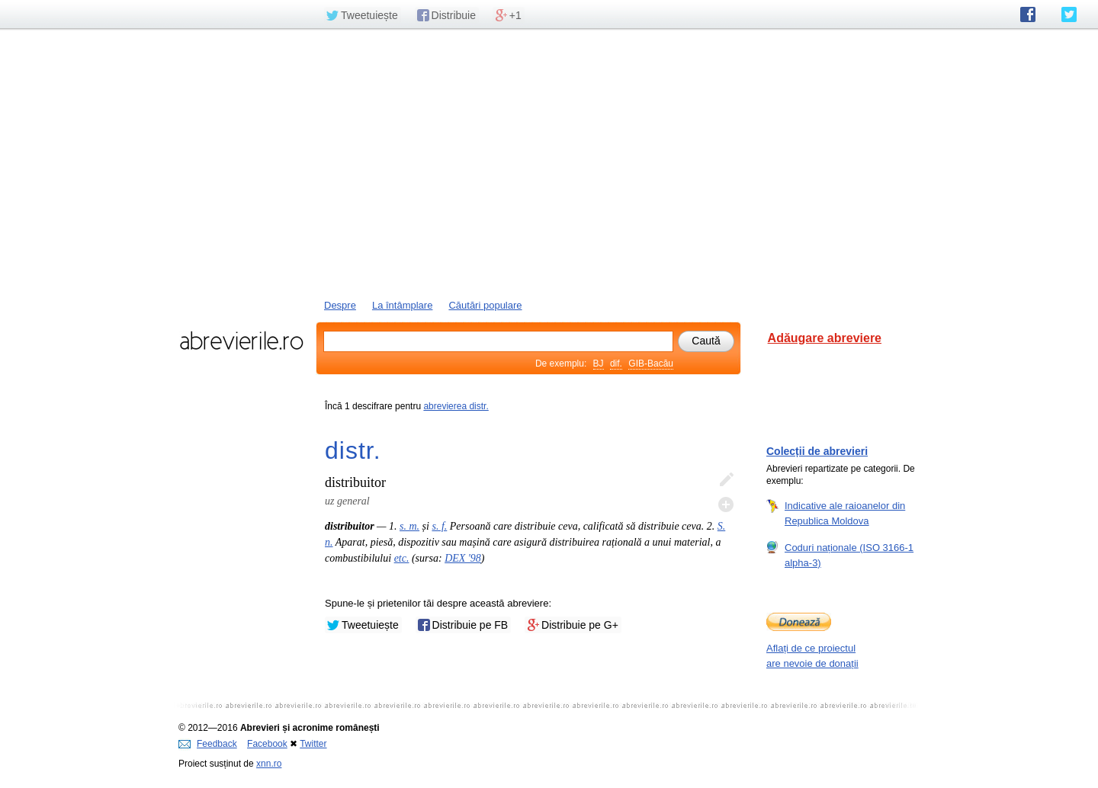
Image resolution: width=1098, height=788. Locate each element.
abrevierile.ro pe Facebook (1027, 14)
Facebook (267, 743)
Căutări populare (485, 305)
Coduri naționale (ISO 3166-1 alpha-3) (849, 555)
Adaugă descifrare (726, 504)
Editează (726, 480)
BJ (598, 363)
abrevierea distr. (455, 406)
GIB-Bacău (650, 363)
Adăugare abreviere (824, 338)
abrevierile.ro (241, 341)
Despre (340, 305)
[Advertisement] (549, 162)
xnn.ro (268, 763)
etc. (401, 558)
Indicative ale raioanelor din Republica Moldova (845, 513)
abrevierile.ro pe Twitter (1069, 14)
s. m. (409, 526)
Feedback (207, 743)
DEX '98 (463, 558)
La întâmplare (402, 305)
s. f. (439, 526)
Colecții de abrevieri (817, 451)
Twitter (313, 743)
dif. (616, 363)
